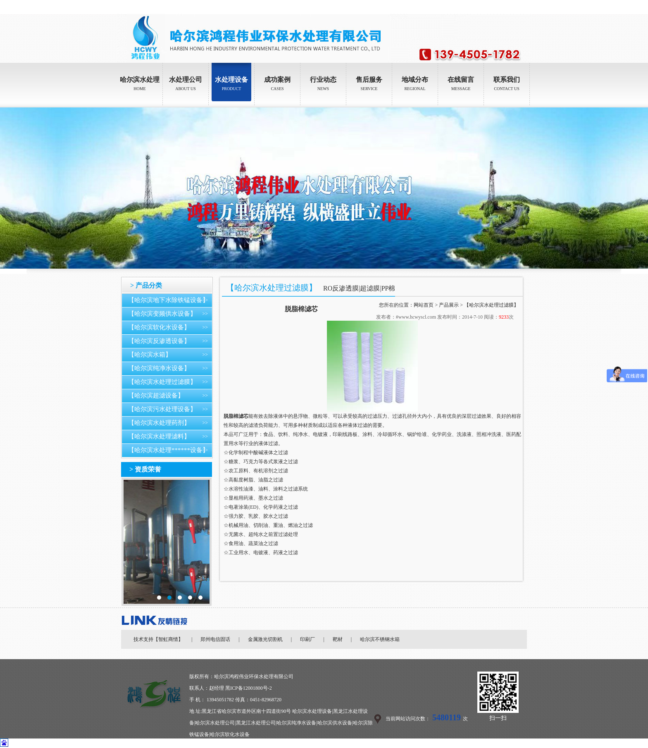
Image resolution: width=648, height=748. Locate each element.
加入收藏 (521, 7)
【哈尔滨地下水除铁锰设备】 (168, 300)
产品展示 (449, 305)
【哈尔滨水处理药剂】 (159, 422)
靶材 (338, 639)
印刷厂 (307, 639)
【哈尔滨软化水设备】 (159, 327)
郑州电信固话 (215, 639)
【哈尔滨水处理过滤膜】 (162, 382)
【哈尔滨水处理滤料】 (159, 436)
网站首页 (424, 305)
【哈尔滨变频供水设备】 (162, 313)
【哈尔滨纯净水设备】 (159, 368)
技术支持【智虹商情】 (158, 639)
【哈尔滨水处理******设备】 (168, 450)
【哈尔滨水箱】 (150, 354)
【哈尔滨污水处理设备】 (162, 409)
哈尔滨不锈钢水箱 (380, 639)
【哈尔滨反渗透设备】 (159, 341)
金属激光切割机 (265, 639)
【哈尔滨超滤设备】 (156, 395)
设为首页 (498, 7)
